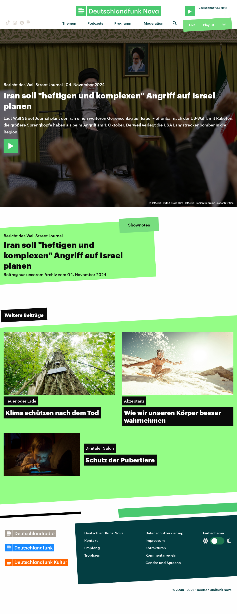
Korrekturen (156, 548)
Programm (123, 23)
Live (192, 25)
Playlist (208, 25)
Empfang (92, 548)
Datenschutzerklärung (164, 533)
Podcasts (95, 23)
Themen (69, 23)
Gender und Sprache (163, 562)
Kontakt (91, 540)
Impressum (155, 540)
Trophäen (92, 555)
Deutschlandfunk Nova (104, 533)
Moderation (153, 23)
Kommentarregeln (161, 555)
